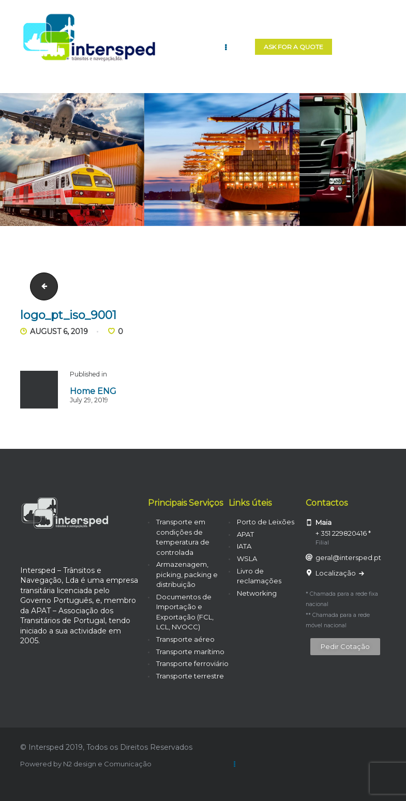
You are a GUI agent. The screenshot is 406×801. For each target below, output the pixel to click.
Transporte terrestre (190, 676)
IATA (244, 546)
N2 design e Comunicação (107, 764)
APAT (245, 534)
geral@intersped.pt (348, 557)
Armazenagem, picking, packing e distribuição (187, 574)
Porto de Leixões (265, 522)
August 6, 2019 (59, 331)
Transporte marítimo (190, 651)
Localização (336, 573)
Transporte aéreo (185, 639)
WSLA (247, 558)
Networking (257, 593)
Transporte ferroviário (192, 663)
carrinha (40, 286)
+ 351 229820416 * (343, 533)
